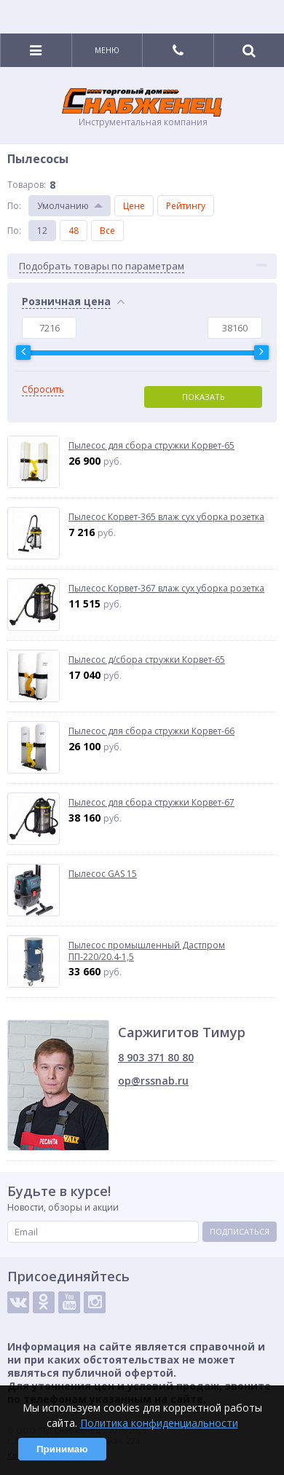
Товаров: (26, 184)
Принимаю (62, 1449)
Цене (134, 206)
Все (107, 230)
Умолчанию (63, 206)
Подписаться (239, 1231)
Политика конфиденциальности (159, 1423)
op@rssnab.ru (153, 1080)
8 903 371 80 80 (156, 1057)
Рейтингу (185, 206)
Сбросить (43, 390)
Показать (203, 396)
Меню (107, 50)
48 (73, 230)
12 (42, 230)
